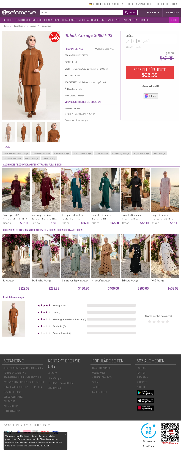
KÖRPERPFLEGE (99, 391)
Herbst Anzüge (31, 158)
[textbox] (78, 12)
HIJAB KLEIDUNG (23, 20)
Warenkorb (172, 12)
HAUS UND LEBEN (130, 20)
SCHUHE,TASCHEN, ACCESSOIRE (92, 20)
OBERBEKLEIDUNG (51, 20)
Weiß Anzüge (158, 280)
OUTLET (174, 20)
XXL (146, 41)
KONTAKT (52, 373)
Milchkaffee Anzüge (101, 280)
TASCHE (96, 387)
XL (139, 41)
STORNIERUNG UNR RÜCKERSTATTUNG (22, 377)
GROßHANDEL (54, 387)
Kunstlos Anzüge (61, 153)
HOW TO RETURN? (12, 391)
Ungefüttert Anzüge (41, 153)
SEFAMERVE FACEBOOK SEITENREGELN (23, 387)
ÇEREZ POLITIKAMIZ (13, 396)
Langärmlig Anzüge (120, 153)
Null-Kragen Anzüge (82, 153)
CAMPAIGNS (9, 401)
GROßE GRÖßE (69, 20)
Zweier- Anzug (49, 158)
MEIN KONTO (153, 12)
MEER (118, 20)
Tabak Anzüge (101, 153)
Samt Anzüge (159, 153)
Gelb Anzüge (8, 280)
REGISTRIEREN (117, 4)
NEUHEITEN (8, 20)
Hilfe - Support (55, 378)
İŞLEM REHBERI (11, 406)
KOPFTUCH (37, 20)
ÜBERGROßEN (99, 372)
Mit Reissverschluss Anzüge (16, 153)
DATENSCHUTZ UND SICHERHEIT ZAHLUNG (24, 382)
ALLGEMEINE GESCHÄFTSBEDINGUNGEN (23, 367)
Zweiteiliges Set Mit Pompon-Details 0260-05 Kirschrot (14, 218)
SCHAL (95, 382)
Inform (150, 96)
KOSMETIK (144, 20)
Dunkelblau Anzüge (41, 280)
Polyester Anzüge (141, 153)
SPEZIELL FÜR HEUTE (149, 72)
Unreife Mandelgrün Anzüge (75, 280)
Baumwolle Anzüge (12, 158)
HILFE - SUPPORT (170, 4)
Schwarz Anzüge (130, 280)
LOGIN (105, 4)
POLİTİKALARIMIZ (12, 411)
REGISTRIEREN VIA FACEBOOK (139, 4)
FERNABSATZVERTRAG (15, 372)
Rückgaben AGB (105, 48)
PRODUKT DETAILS (74, 48)
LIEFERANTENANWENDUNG (61, 382)
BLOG (157, 4)
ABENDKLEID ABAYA (102, 377)
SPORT (110, 20)
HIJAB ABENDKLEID (101, 367)
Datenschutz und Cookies (23, 446)
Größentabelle (133, 47)
